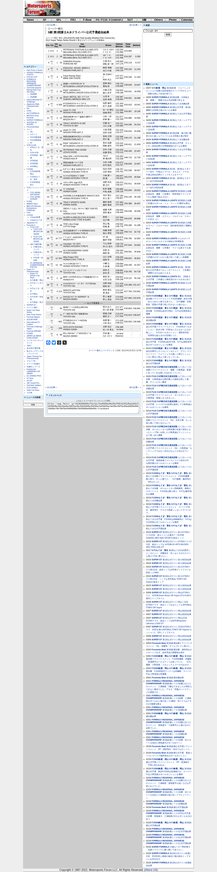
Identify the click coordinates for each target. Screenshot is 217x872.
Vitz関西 (33, 94)
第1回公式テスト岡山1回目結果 (177, 639)
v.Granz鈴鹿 (35, 217)
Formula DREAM (34, 331)
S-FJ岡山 (34, 294)
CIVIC (29, 111)
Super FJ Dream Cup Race (35, 275)
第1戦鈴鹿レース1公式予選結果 (176, 843)
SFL (58, 19)
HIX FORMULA (33, 113)
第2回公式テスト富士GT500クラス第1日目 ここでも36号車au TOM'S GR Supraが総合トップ (168, 579)
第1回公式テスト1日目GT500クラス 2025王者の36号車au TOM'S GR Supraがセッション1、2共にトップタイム (169, 630)
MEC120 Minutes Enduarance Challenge (34, 208)
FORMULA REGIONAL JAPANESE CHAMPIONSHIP (34, 82)
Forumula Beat (33, 127)
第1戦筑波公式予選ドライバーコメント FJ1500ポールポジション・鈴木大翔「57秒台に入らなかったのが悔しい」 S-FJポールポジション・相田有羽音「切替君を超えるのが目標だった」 (169, 330)
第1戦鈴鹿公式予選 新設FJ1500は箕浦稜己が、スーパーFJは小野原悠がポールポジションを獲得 (169, 771)
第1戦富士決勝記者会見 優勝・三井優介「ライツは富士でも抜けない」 (168, 248)
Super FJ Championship (32, 270)
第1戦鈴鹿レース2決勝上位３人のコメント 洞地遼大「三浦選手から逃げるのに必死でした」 (168, 725)
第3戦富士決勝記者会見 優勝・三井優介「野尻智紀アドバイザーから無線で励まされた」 (168, 194)
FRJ (73, 19)
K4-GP (29, 381)
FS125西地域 (35, 140)
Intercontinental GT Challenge (34, 101)
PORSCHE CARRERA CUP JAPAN (33, 371)
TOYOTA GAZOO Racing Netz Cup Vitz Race (34, 90)
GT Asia (30, 378)
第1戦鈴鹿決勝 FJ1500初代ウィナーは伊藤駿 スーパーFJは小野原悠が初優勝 (169, 671)
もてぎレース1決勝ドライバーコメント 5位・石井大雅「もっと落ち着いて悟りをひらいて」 (169, 420)
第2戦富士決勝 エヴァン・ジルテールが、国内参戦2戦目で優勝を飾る (169, 226)
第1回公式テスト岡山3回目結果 (177, 614)
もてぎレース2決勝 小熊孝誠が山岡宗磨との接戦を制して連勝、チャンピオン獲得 (168, 379)
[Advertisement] (124, 8)
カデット (33, 134)
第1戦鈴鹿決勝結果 (175, 677)
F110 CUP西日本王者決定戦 (38, 239)
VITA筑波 (34, 161)
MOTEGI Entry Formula (33, 117)
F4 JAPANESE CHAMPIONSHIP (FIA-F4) (37, 265)
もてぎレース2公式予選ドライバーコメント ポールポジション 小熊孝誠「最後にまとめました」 (169, 395)
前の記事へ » (135, 25)
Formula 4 (31, 225)
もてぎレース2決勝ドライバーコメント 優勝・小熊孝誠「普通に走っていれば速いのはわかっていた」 (168, 370)
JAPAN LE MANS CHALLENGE (34, 337)
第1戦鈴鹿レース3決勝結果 (174, 710)
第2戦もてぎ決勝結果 (179, 104)
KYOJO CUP (32, 77)
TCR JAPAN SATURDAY (35, 193)
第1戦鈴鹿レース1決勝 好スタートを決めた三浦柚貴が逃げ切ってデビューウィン (168, 795)
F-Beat (87, 19)
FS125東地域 (35, 137)
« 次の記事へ (51, 25)
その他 (29, 393)
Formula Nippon (33, 317)
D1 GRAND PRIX (34, 376)
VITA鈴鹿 (34, 163)
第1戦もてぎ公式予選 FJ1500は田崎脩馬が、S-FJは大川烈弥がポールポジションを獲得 (169, 519)
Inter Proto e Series (35, 70)
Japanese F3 (32, 223)
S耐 (144, 19)
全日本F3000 (32, 319)
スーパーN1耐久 (33, 364)
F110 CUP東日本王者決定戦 (38, 231)
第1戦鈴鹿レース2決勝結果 (174, 734)
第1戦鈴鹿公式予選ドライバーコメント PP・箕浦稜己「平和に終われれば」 (169, 762)
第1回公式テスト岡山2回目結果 (177, 636)
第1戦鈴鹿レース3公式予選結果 (176, 837)
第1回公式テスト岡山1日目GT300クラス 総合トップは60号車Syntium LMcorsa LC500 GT (166, 621)
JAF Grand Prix (33, 383)
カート (29, 129)
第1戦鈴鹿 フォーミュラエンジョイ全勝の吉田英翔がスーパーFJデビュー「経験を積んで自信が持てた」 (168, 91)
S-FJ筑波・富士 (36, 302)
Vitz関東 (33, 97)
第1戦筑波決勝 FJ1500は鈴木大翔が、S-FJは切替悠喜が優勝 (169, 311)
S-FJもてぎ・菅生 (179, 473)
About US (151, 869)
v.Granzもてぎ (36, 220)
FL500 (29, 201)
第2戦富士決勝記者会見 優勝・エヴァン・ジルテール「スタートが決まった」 (168, 216)
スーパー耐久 (32, 307)
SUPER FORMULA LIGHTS (164, 191)
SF (44, 19)
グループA (31, 361)
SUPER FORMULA (35, 120)
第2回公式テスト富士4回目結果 (177, 559)
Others (158, 19)
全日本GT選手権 (33, 348)
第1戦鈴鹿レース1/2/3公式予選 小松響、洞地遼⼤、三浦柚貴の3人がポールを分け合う (169, 816)
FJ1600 (30, 333)
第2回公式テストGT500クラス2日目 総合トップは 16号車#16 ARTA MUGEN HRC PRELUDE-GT (168, 544)
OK (31, 132)
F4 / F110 (101, 19)
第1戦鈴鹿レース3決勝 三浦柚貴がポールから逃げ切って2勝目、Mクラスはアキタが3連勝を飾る (169, 701)
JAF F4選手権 (36, 244)
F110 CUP (34, 227)
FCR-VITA (34, 153)
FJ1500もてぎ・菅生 (161, 473)
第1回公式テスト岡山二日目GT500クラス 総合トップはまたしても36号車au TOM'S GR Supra (168, 605)
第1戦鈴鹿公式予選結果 (177, 807)
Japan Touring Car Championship (34, 357)
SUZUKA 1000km (34, 385)
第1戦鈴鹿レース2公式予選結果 (176, 831)
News (30, 19)
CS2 (28, 213)
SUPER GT (31, 305)
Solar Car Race (33, 390)
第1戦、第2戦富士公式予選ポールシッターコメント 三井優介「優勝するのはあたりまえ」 (168, 270)
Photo (172, 19)
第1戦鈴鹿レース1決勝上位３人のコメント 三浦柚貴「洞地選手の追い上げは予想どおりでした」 (168, 783)
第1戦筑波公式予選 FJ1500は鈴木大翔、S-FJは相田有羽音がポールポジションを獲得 (169, 342)
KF (31, 143)
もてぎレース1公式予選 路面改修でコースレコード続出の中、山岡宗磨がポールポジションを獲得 (168, 460)
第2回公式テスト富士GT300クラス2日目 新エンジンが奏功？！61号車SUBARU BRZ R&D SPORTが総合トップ (168, 535)
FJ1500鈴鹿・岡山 (160, 656)
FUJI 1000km (32, 388)
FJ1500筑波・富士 (160, 296)
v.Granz (30, 215)
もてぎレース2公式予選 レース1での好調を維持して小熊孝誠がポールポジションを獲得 (169, 404)
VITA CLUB (31, 145)
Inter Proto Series (34, 315)
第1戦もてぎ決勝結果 (179, 139)
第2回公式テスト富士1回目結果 (177, 589)
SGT (130, 19)
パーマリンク (108, 350)
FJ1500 (30, 169)
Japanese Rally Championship (33, 105)
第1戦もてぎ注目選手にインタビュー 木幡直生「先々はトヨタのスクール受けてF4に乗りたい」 (168, 553)
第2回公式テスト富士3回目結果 (177, 563)
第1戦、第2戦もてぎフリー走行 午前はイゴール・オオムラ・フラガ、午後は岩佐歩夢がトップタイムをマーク (168, 172)
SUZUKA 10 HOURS (32, 123)
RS (28, 108)
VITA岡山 (34, 166)
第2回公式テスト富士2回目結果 (177, 585)
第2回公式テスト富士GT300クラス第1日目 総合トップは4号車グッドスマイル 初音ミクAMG (168, 570)
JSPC (29, 346)
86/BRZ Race (32, 204)
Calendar (187, 19)
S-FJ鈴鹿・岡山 (36, 280)
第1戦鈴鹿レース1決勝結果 (174, 804)
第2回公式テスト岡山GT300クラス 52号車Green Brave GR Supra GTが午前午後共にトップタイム (168, 595)
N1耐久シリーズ (33, 367)
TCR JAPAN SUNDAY (35, 198)
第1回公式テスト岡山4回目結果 (177, 611)
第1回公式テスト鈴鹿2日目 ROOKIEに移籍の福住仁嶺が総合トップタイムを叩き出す (168, 856)
